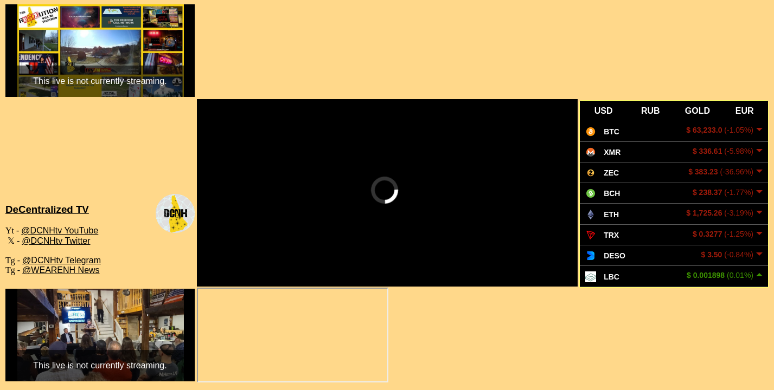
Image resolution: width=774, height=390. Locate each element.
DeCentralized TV (47, 209)
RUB (650, 110)
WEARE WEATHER (100, 153)
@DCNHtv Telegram (61, 260)
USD (603, 110)
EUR (744, 110)
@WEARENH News (60, 270)
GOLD (697, 110)
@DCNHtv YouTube (59, 230)
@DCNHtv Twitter (56, 240)
